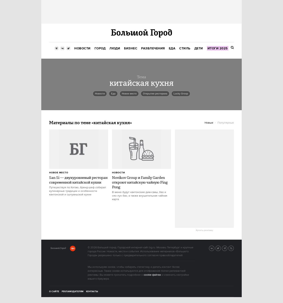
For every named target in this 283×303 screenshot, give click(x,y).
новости (100, 93)
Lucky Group (181, 93)
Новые (209, 123)
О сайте (54, 291)
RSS (233, 248)
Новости (118, 172)
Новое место (129, 93)
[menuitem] (82, 48)
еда (113, 93)
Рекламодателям (73, 291)
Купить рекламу (204, 230)
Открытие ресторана (155, 93)
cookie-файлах (152, 275)
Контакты (92, 291)
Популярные (226, 123)
